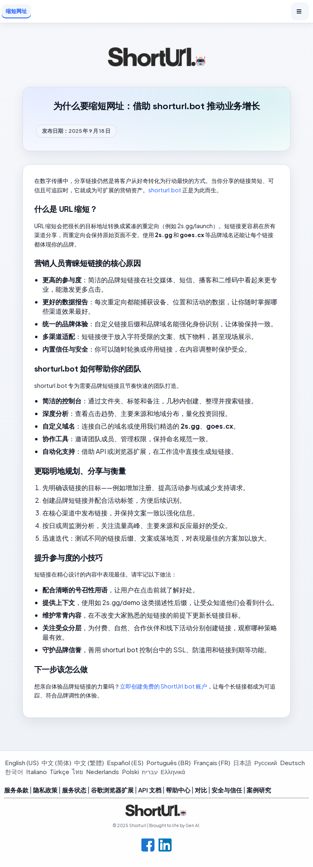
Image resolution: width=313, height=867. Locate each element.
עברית (150, 771)
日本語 (242, 762)
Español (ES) (125, 762)
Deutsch (292, 762)
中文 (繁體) (89, 762)
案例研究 (259, 790)
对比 (201, 790)
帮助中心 (178, 790)
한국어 (14, 771)
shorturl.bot (164, 190)
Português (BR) (168, 762)
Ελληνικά (173, 771)
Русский (265, 762)
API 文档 (149, 790)
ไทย (77, 771)
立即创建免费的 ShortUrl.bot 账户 (163, 686)
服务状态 (74, 790)
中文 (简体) (56, 762)
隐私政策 (45, 790)
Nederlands (102, 771)
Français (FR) (212, 762)
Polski (130, 771)
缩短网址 (16, 11)
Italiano (36, 771)
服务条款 (16, 790)
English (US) (22, 762)
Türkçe (59, 771)
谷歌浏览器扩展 (112, 790)
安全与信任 (227, 790)
